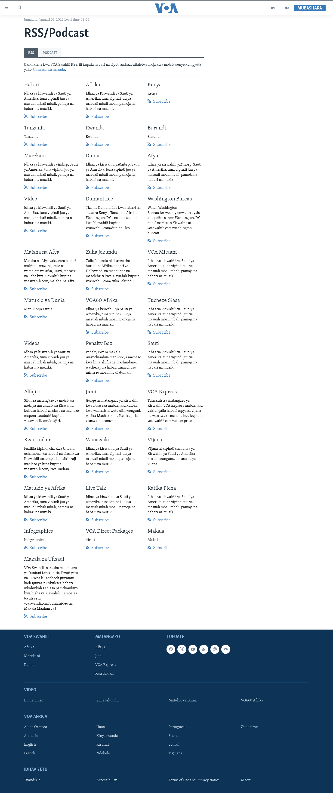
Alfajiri (101, 647)
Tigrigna (175, 754)
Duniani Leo (33, 700)
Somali (174, 745)
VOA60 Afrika (252, 700)
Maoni (246, 780)
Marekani (32, 656)
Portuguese (177, 727)
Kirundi (102, 745)
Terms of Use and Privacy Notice (194, 780)
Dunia (29, 665)
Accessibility (106, 780)
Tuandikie (32, 780)
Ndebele (103, 754)
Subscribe (35, 116)
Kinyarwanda (107, 736)
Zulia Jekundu (107, 700)
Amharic (31, 736)
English (30, 745)
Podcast (50, 53)
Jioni (99, 656)
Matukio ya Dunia (183, 700)
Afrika (29, 647)
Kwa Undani (104, 674)
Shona (174, 736)
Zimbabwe (249, 727)
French (29, 754)
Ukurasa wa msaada (49, 70)
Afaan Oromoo (35, 727)
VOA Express (105, 665)
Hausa (101, 727)
